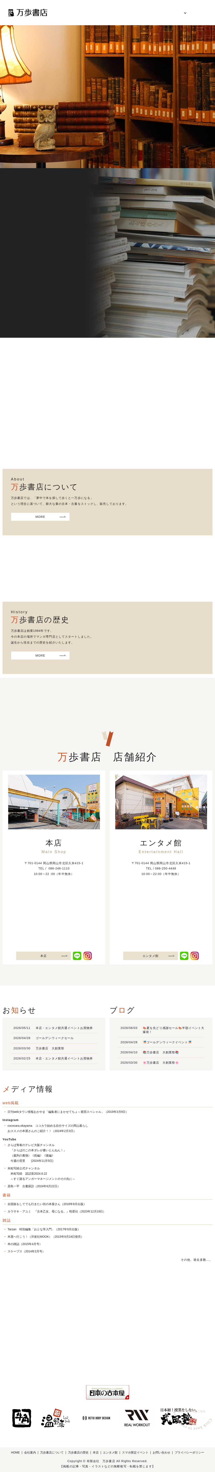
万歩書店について (115, 12)
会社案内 (89, 12)
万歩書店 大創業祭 (50, 1048)
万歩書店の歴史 (146, 12)
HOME (69, 12)
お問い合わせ (197, 12)
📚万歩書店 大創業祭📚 (161, 1052)
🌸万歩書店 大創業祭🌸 (161, 1062)
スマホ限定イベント (135, 1452)
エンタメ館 (151, 956)
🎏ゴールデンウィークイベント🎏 (167, 1042)
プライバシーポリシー (189, 1452)
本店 (43, 956)
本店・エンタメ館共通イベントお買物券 (64, 1028)
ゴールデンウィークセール (55, 1038)
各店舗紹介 (172, 12)
